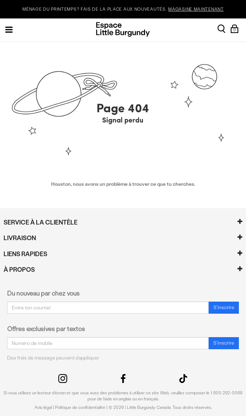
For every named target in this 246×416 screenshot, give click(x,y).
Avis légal (43, 407)
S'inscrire (223, 307)
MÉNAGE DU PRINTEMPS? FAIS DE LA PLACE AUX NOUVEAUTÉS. (123, 9)
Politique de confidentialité (80, 407)
